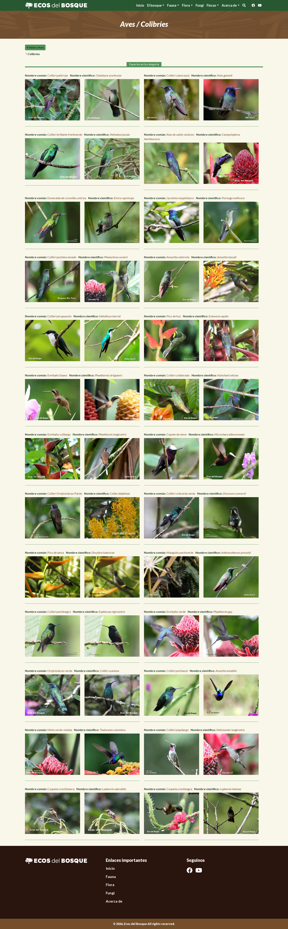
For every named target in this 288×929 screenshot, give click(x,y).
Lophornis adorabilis (114, 789)
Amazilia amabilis (226, 670)
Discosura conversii (234, 493)
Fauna (171, 5)
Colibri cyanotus (109, 670)
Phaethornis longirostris (112, 434)
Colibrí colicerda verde (180, 493)
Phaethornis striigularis (108, 375)
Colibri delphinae (120, 493)
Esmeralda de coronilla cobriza (66, 198)
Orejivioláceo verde (59, 670)
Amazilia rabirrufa (177, 257)
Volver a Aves (35, 47)
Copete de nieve (176, 434)
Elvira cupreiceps (124, 198)
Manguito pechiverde (179, 552)
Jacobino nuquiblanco (180, 198)
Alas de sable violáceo (180, 134)
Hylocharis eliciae (227, 375)
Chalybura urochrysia (108, 75)
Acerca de (114, 901)
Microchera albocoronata (229, 434)
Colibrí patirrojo (57, 75)
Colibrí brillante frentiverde (64, 134)
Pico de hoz (173, 316)
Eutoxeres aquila (218, 316)
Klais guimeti (224, 75)
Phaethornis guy (222, 611)
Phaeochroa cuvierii (116, 257)
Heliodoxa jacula (120, 134)
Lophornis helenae (230, 789)
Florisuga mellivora (233, 198)
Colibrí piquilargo (177, 730)
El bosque (154, 5)
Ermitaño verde (176, 611)
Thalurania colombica (113, 730)
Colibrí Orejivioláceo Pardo (64, 493)
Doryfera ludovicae (103, 552)
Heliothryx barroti (110, 316)
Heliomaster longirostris (230, 730)
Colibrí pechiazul (177, 670)
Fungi (200, 5)
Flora (186, 5)
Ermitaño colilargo (59, 434)
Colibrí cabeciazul (177, 75)
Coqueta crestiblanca (60, 789)
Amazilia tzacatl (226, 257)
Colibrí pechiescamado (61, 257)
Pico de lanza (55, 552)
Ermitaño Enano (57, 375)
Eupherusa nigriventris (112, 611)
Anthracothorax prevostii (236, 552)
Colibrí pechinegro (59, 611)
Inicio (140, 5)
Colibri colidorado (178, 375)
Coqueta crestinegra (179, 789)
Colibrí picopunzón (59, 316)
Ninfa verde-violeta (59, 730)
